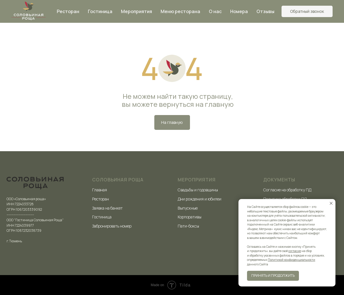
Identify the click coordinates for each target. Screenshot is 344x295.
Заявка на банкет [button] (107, 208)
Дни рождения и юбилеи (199, 199)
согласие (294, 251)
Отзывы (265, 11)
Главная (99, 189)
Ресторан (68, 11)
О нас (215, 11)
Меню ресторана (180, 11)
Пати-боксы (188, 226)
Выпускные (188, 208)
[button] (307, 11)
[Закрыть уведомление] (331, 203)
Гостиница (100, 11)
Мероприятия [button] (136, 11)
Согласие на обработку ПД (287, 189)
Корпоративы (189, 217)
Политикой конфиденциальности (291, 260)
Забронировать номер (111, 226)
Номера (239, 11)
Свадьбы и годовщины (198, 189)
